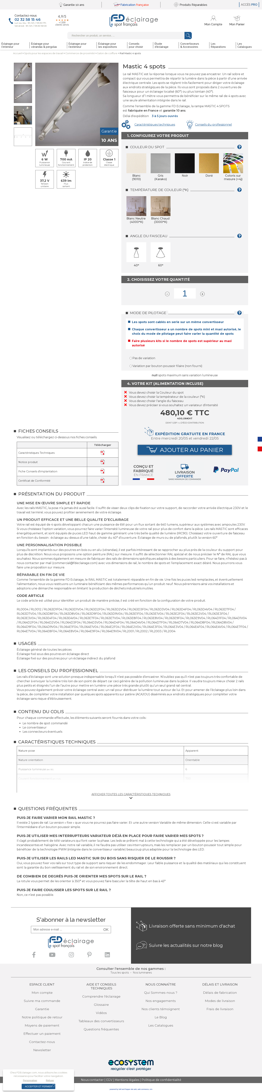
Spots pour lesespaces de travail (43, 53)
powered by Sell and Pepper (120, 1089)
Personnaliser (30, 1080)
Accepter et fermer (38, 1086)
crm (151, 1089)
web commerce (143, 1089)
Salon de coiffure (107, 53)
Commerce (80, 53)
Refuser (50, 1080)
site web (134, 1089)
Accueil (17, 53)
